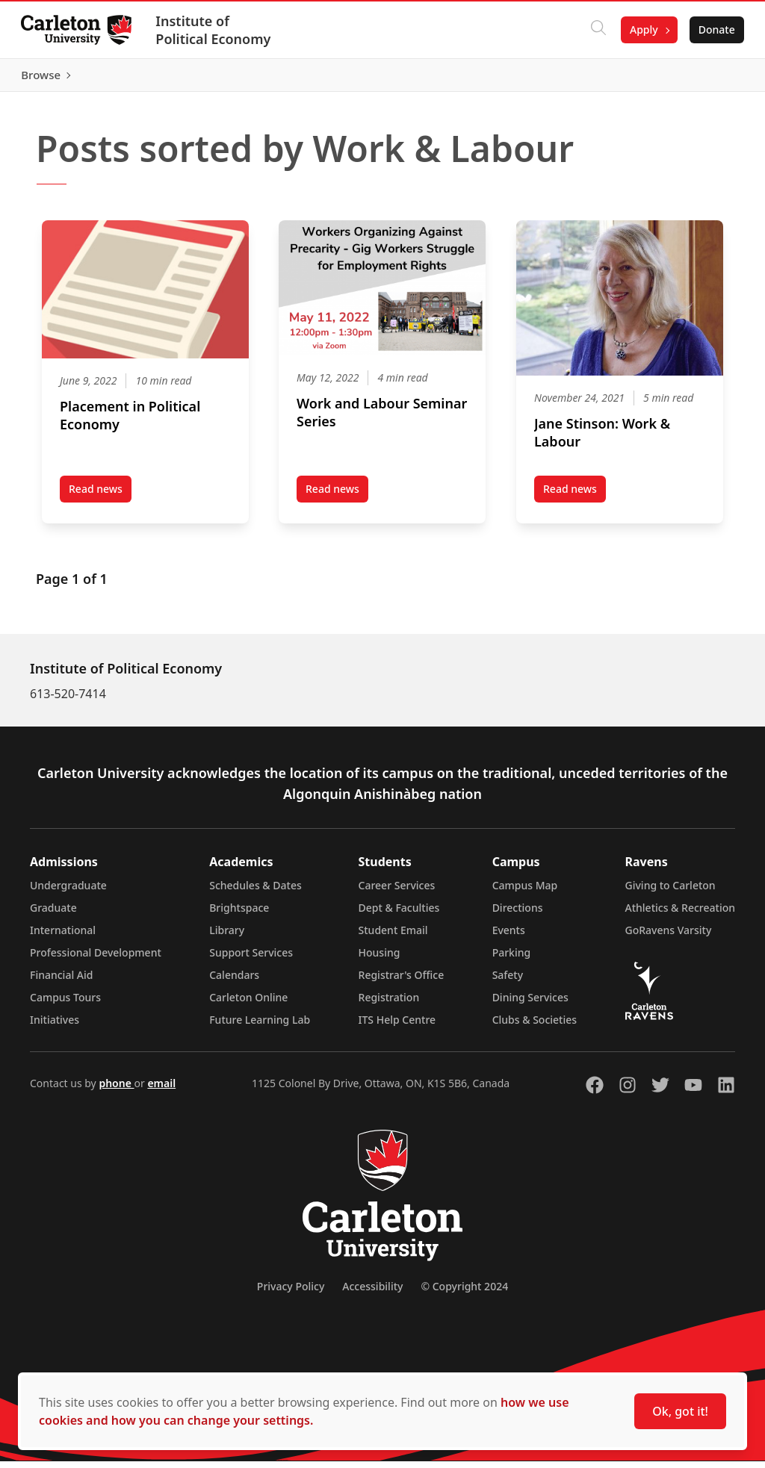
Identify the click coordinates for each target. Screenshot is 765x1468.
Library (226, 937)
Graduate (53, 914)
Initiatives (54, 1026)
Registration (389, 1004)
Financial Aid (61, 981)
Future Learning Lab (259, 1026)
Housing (379, 959)
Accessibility (372, 1293)
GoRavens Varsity (668, 937)
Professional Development (95, 959)
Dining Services (530, 1004)
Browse (712, 78)
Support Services (251, 959)
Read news (100, 498)
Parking (511, 959)
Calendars (234, 981)
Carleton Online (248, 1004)
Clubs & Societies (534, 1026)
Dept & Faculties (399, 914)
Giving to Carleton (670, 892)
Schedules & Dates (255, 892)
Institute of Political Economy (215, 30)
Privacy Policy (290, 1293)
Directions (517, 914)
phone (116, 1090)
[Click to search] (595, 29)
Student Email (393, 937)
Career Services (397, 892)
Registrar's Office (402, 981)
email (161, 1090)
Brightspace (239, 914)
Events (508, 937)
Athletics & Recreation (680, 914)
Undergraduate (68, 892)
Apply (641, 29)
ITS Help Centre (397, 1026)
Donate (714, 29)
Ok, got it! (680, 1411)
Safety (508, 981)
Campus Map (525, 892)
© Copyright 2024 (464, 1293)
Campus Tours (65, 1004)
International (63, 937)
